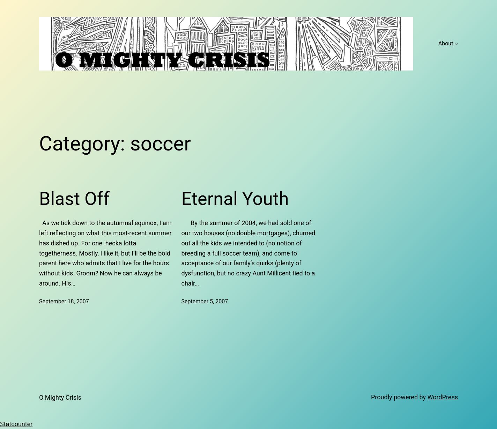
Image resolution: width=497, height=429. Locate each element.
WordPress (443, 397)
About (445, 43)
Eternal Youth (235, 198)
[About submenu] (456, 43)
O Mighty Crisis (60, 397)
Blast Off (74, 198)
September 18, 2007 (64, 301)
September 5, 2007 (204, 301)
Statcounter (16, 424)
